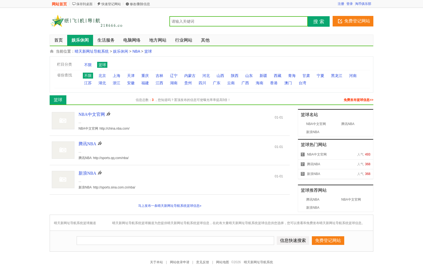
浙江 (116, 83)
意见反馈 (202, 262)
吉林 (159, 75)
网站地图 (222, 262)
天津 (131, 75)
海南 (259, 83)
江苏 (88, 83)
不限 (88, 65)
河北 (206, 75)
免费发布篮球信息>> (358, 100)
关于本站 (156, 262)
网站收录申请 (179, 262)
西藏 (277, 75)
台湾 (302, 83)
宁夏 (320, 75)
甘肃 (306, 75)
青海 (292, 75)
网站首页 (59, 4)
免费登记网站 (357, 21)
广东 (216, 83)
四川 (202, 83)
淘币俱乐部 (363, 4)
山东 (249, 75)
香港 (274, 83)
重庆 (145, 75)
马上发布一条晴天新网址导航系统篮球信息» (170, 206)
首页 (58, 40)
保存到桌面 (84, 4)
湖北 (102, 83)
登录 (349, 4)
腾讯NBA (347, 124)
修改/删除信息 (140, 4)
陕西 (234, 75)
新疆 (263, 75)
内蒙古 (190, 75)
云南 (231, 83)
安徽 (131, 83)
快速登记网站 (111, 4)
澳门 (288, 83)
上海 (116, 75)
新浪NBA (312, 132)
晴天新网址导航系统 (92, 51)
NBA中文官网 (316, 124)
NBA (136, 51)
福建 (145, 83)
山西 (220, 75)
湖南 (174, 83)
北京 (102, 75)
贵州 (188, 83)
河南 (353, 75)
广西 (245, 83)
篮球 (148, 51)
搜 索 (318, 21)
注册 (341, 4)
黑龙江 (336, 75)
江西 (159, 83)
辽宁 (174, 75)
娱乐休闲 (120, 51)
